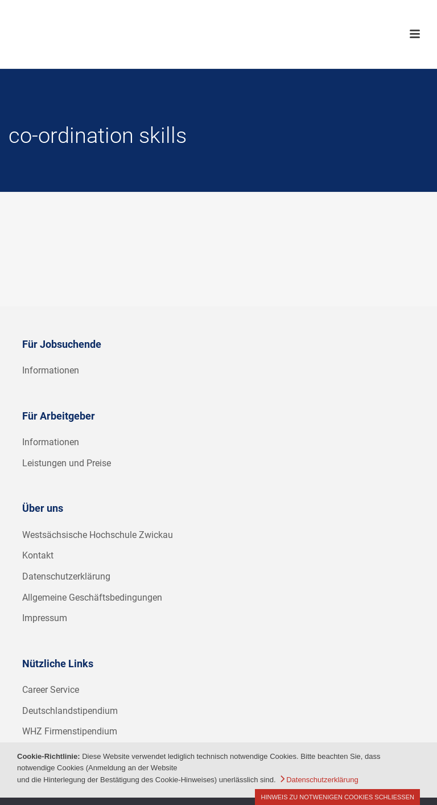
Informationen (50, 370)
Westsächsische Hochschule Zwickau (97, 534)
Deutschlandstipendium (70, 710)
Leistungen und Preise (66, 463)
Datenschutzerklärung (66, 576)
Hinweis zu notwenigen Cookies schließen (337, 797)
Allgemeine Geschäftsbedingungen (92, 597)
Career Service (50, 689)
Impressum (44, 618)
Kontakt (37, 555)
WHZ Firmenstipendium (69, 731)
